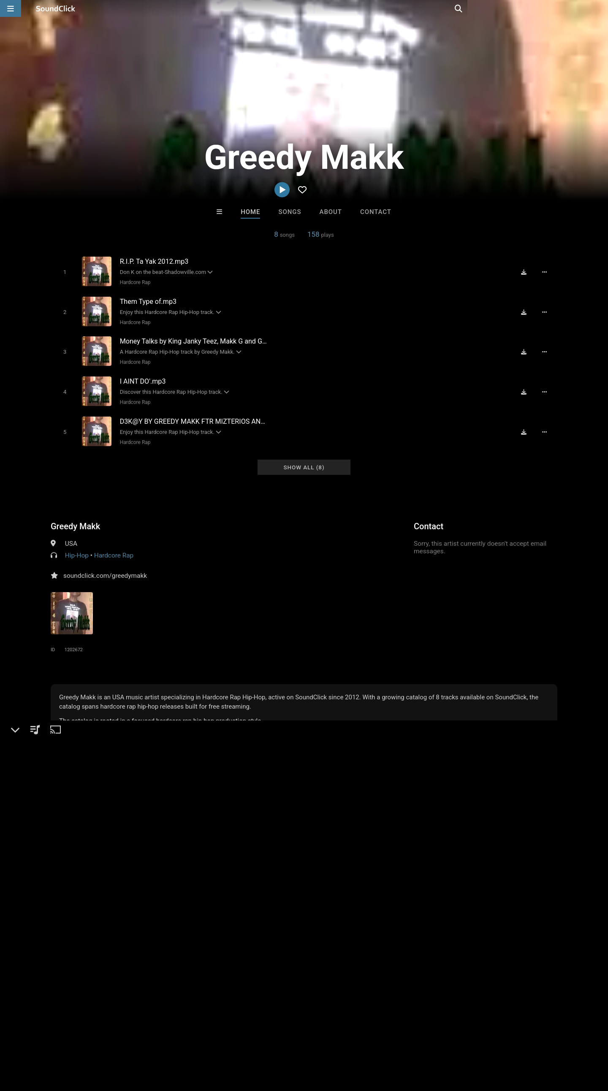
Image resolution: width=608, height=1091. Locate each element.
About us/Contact (74, 1041)
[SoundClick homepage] (56, 8)
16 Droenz (269, 911)
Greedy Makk (75, 518)
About (331, 212)
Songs (290, 212)
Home (250, 212)
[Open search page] (599, 8)
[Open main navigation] (10, 8)
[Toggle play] (63, 271)
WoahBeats (339, 911)
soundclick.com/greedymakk (105, 567)
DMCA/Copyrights (157, 1041)
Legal (228, 1041)
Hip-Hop (77, 547)
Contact (375, 212)
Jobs (116, 1041)
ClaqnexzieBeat (199, 911)
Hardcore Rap (133, 282)
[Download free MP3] (526, 272)
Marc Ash (408, 911)
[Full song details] (547, 272)
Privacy (201, 1041)
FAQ (35, 1041)
